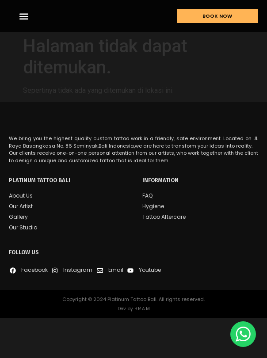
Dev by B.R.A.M (134, 349)
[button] (24, 22)
